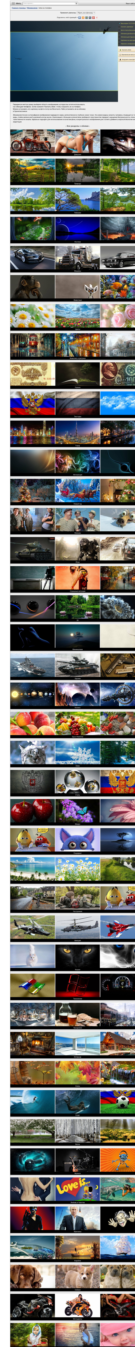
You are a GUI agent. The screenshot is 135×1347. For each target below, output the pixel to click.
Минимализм (32, 8)
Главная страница (19, 8)
